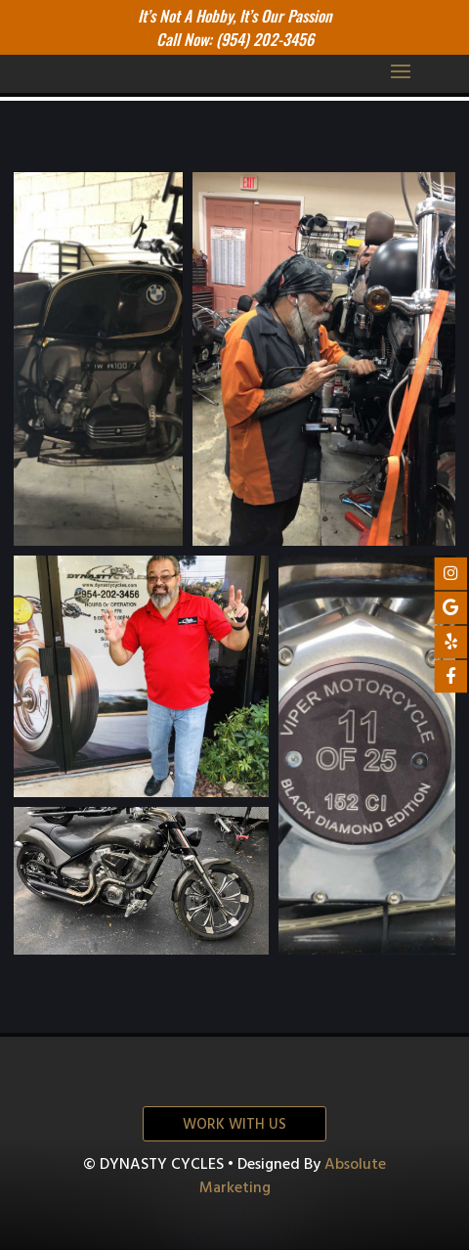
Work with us (234, 1125)
